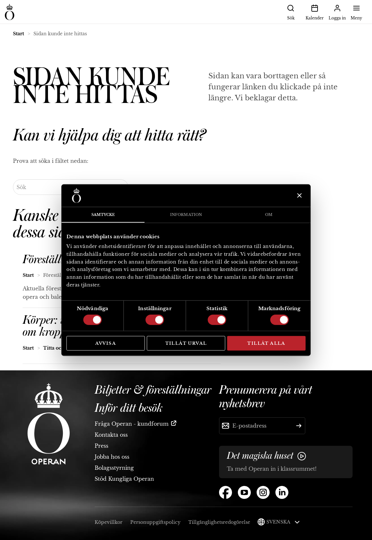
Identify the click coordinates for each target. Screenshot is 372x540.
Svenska (283, 522)
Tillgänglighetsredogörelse (219, 522)
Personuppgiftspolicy (155, 522)
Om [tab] (269, 214)
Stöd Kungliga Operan (124, 479)
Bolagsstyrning (114, 468)
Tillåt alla (266, 343)
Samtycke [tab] (103, 214)
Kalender (315, 11)
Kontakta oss (111, 435)
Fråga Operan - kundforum (132, 424)
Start (18, 34)
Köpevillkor (108, 522)
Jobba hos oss (112, 457)
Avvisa (105, 343)
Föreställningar (57, 259)
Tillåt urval (186, 343)
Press (101, 446)
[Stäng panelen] (298, 195)
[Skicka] (298, 425)
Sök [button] (290, 11)
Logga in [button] (337, 11)
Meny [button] (356, 11)
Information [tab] (186, 214)
